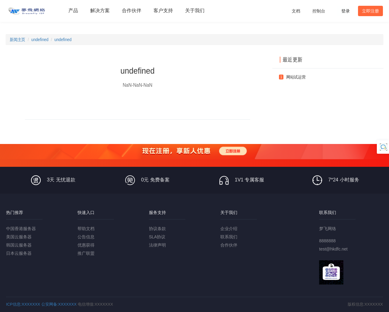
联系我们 (228, 236)
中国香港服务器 (21, 228)
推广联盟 (86, 253)
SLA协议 (157, 236)
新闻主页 (17, 39)
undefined (39, 39)
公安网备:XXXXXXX (59, 304)
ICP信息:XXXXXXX (23, 304)
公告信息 (86, 236)
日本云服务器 (19, 253)
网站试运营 (296, 77)
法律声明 (157, 245)
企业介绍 (228, 228)
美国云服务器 (19, 236)
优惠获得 (86, 245)
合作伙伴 (228, 245)
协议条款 (157, 228)
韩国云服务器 (19, 245)
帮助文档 (86, 228)
